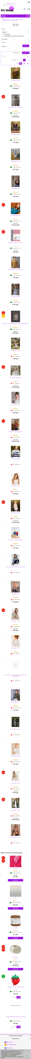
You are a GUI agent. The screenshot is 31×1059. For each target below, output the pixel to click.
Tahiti (15, 898)
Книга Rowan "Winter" (15, 837)
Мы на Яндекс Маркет (12, 1044)
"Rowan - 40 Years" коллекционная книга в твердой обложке (15, 323)
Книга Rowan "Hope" (15, 215)
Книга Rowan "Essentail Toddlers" (15, 539)
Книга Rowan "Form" (15, 648)
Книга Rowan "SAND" (15, 783)
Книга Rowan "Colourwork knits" (16, 431)
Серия (3, 42)
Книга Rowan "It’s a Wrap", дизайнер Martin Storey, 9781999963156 (16, 675)
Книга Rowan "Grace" (15, 161)
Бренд (3, 29)
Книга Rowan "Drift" (15, 512)
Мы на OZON (9, 1042)
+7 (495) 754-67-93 (10, 3)
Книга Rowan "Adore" (15, 350)
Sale (17, 24)
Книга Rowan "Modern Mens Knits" (15, 269)
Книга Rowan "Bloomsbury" (16, 377)
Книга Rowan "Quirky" (15, 729)
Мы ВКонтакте (10, 1048)
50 (27, 60)
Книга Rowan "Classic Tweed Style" (15, 107)
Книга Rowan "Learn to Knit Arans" (15, 242)
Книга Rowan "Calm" (15, 404)
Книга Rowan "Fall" (15, 594)
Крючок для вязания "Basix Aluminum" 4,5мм (15, 1016)
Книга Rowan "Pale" (15, 296)
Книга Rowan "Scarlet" (15, 810)
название (26, 52)
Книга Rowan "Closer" (15, 134)
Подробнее (15, 880)
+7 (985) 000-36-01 (10, 5)
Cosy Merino (15, 957)
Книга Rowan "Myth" (15, 702)
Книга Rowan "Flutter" (15, 621)
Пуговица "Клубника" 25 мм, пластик (15, 987)
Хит (14, 24)
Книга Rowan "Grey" (15, 188)
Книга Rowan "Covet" (15, 458)
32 (24, 60)
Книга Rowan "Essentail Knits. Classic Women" (15, 566)
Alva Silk (15, 927)
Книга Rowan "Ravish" (15, 756)
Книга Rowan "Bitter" (15, 80)
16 (20, 60)
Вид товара (4, 39)
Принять (27, 1054)
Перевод (4, 32)
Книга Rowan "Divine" (15, 485)
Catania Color (15, 868)
